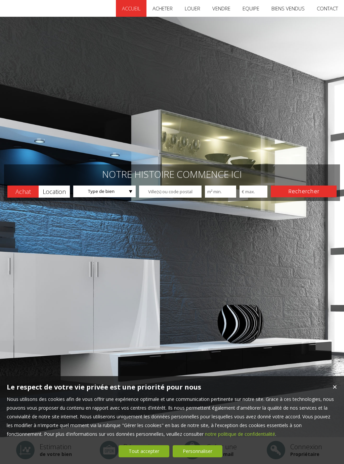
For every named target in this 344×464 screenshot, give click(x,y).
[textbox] (170, 192)
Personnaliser (197, 451)
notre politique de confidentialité (240, 434)
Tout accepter (144, 451)
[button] (23, 192)
